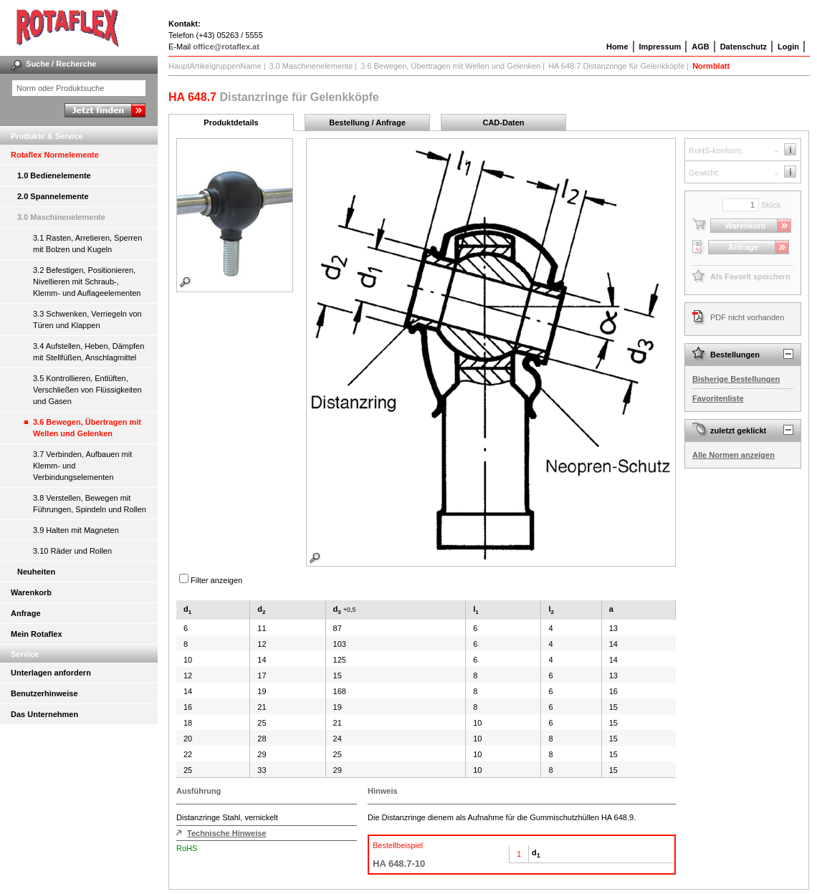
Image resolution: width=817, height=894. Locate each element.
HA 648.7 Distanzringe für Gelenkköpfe (616, 66)
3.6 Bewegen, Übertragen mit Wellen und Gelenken (87, 428)
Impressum (660, 46)
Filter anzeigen (216, 580)
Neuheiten (36, 571)
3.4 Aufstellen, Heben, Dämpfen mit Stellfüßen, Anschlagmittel (88, 352)
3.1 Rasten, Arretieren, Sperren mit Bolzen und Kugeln (87, 244)
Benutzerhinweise (44, 693)
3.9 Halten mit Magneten (76, 530)
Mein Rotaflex (36, 634)
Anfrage (26, 613)
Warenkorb (31, 592)
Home (617, 46)
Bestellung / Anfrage (367, 122)
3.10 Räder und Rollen (72, 551)
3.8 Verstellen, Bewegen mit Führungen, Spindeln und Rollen (89, 504)
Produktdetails (231, 122)
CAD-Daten (503, 122)
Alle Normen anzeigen (733, 455)
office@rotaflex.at (226, 46)
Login (788, 46)
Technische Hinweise (226, 833)
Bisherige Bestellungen (736, 379)
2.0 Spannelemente (53, 196)
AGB (700, 46)
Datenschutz (743, 46)
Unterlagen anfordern (51, 672)
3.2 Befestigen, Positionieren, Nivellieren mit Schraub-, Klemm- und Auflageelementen (86, 281)
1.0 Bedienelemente (54, 175)
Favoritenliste (718, 398)
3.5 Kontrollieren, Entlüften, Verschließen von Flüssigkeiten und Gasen (87, 389)
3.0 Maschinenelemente (61, 217)
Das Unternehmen (44, 714)
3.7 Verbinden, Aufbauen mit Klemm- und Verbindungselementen (82, 465)
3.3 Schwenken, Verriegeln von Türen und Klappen (87, 319)
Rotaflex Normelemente (55, 154)
